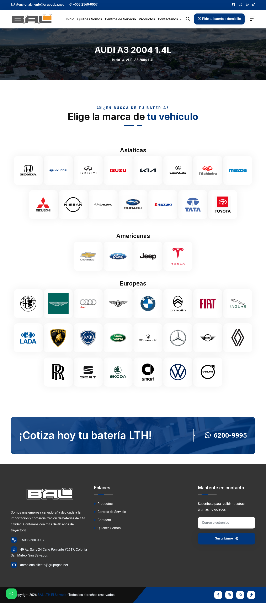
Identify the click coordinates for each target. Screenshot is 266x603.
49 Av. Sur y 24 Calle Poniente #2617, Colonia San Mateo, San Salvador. (49, 552)
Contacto (102, 520)
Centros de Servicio (120, 19)
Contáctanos (168, 19)
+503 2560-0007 (83, 4)
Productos (147, 19)
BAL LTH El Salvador (53, 595)
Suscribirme (226, 538)
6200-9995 (226, 435)
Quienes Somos (107, 528)
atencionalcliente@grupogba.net (39, 565)
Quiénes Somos (89, 19)
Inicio (70, 19)
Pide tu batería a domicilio (219, 19)
